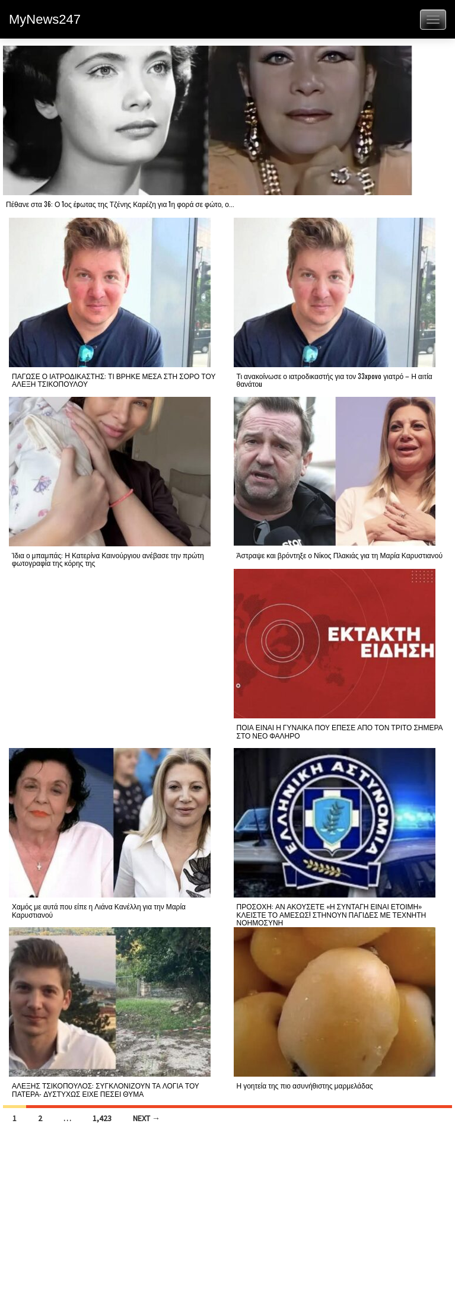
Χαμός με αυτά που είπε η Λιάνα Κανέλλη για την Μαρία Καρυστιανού (99, 910)
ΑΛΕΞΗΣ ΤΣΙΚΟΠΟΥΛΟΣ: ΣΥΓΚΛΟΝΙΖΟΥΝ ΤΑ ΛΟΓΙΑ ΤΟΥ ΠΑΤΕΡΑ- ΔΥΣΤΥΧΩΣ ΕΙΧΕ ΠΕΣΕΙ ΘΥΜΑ (105, 1089)
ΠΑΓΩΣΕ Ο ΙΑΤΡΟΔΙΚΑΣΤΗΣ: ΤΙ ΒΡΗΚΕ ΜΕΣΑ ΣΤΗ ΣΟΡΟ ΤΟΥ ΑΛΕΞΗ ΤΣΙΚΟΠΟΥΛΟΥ (113, 380)
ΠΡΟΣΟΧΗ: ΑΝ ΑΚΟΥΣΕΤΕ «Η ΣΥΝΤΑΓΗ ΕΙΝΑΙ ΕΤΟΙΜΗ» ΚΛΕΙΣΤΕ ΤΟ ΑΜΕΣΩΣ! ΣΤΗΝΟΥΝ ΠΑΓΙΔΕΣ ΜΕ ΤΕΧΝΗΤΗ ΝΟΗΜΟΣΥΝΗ (332, 914)
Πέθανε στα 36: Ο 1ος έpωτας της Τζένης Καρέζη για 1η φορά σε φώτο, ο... (120, 204)
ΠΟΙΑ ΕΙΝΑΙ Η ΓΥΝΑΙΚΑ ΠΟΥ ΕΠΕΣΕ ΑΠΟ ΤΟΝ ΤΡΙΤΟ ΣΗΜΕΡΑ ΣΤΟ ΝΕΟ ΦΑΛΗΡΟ (340, 731)
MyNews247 (45, 19)
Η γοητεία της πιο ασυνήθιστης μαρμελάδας (305, 1085)
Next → (146, 1118)
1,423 (102, 1118)
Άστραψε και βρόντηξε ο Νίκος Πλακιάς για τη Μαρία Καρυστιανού (340, 555)
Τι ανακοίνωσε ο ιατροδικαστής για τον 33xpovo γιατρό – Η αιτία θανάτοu (334, 380)
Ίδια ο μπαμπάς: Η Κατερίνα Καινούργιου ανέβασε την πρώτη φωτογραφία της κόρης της (108, 559)
